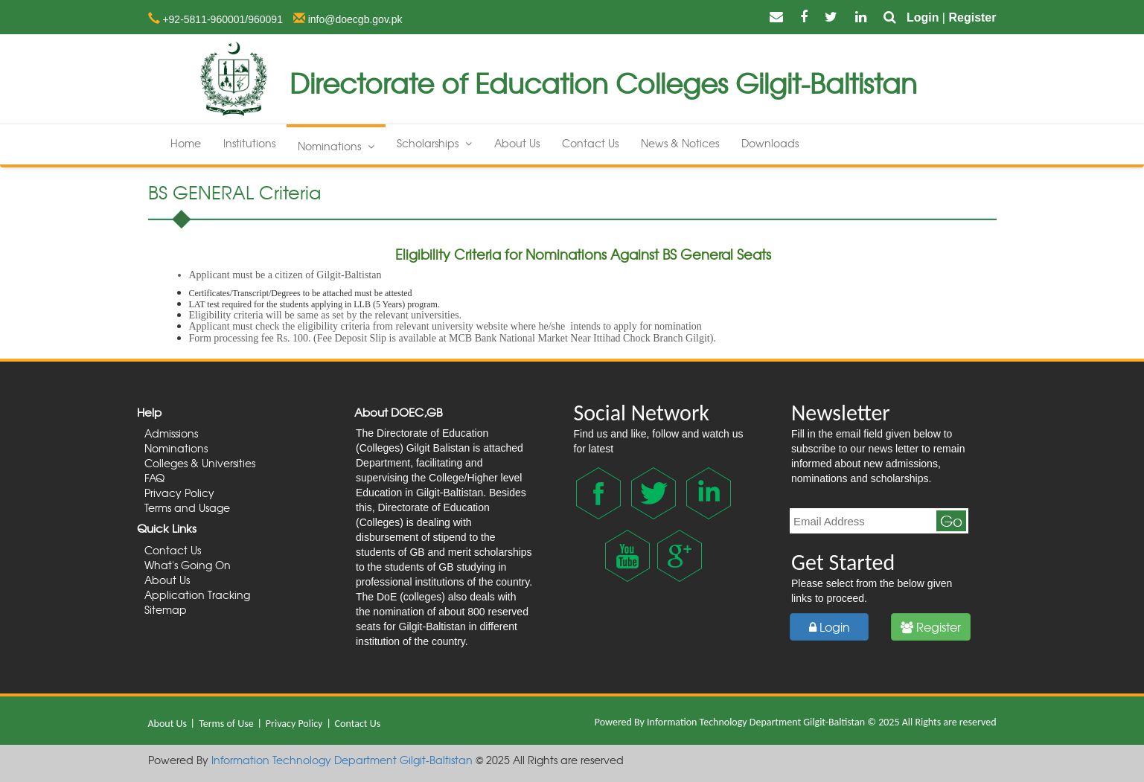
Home (185, 142)
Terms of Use (227, 723)
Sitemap (165, 609)
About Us (517, 142)
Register (972, 17)
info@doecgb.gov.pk (354, 19)
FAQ (154, 477)
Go (951, 520)
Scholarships (434, 142)
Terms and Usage (187, 507)
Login (923, 17)
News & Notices (680, 142)
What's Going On (187, 564)
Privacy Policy (179, 492)
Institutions (249, 142)
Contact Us (590, 142)
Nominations (336, 145)
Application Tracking (197, 594)
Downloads (770, 142)
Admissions (171, 433)
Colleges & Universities (199, 462)
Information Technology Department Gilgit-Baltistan (756, 722)
